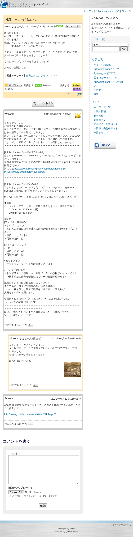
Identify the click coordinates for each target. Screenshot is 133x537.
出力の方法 (32, 75)
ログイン (126, 11)
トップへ (88, 11)
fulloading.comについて (106, 69)
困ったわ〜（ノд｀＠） (106, 77)
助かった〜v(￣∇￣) (104, 73)
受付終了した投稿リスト (107, 124)
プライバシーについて (120, 525)
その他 (97, 89)
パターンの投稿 (102, 65)
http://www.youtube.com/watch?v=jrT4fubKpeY (30, 414)
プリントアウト (49, 75)
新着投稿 (98, 115)
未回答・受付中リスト (106, 128)
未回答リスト (101, 132)
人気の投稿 (100, 111)
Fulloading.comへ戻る (107, 11)
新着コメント (101, 120)
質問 (79, 94)
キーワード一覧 (102, 107)
